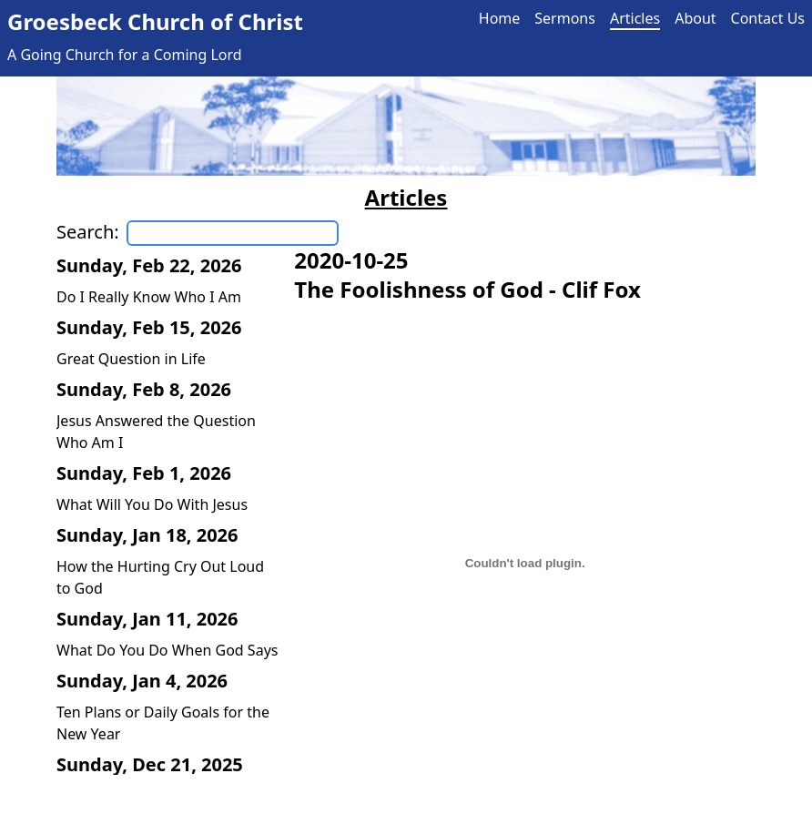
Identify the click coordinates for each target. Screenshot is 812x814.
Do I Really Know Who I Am (148, 297)
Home (500, 18)
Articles (635, 18)
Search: (87, 231)
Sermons (564, 18)
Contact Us (768, 18)
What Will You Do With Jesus (152, 504)
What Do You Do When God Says (167, 650)
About (695, 18)
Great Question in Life (131, 359)
